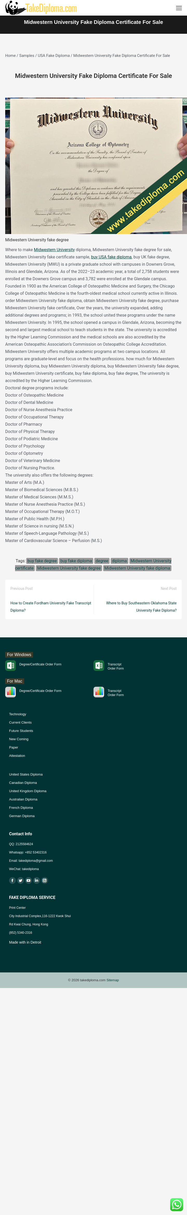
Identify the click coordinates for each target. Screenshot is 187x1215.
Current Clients (20, 722)
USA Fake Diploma (54, 55)
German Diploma (22, 816)
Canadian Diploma (23, 783)
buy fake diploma (76, 560)
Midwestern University (54, 249)
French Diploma (21, 808)
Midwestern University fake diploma (137, 568)
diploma (119, 560)
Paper (13, 747)
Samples (26, 55)
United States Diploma (26, 774)
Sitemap (112, 980)
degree (102, 560)
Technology (17, 714)
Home (10, 55)
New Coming (18, 739)
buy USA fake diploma (111, 257)
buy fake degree (42, 560)
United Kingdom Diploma (27, 791)
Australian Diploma (23, 799)
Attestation (17, 756)
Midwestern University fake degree (69, 568)
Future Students (21, 731)
